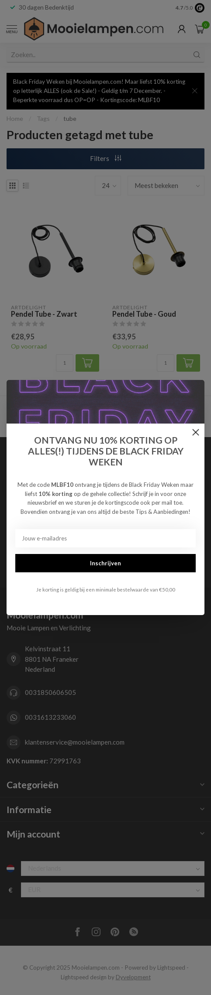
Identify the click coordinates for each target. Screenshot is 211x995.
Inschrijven (105, 563)
